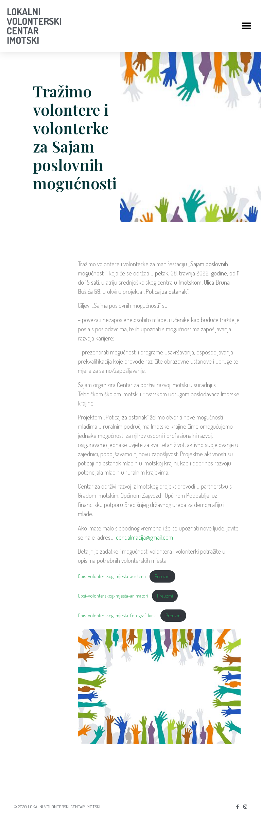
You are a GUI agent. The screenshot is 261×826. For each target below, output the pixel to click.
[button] (246, 26)
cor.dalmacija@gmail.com (144, 537)
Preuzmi (163, 576)
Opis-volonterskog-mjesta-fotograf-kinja (117, 615)
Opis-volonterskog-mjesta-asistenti (112, 576)
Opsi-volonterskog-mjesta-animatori (113, 595)
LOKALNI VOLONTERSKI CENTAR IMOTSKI (34, 25)
